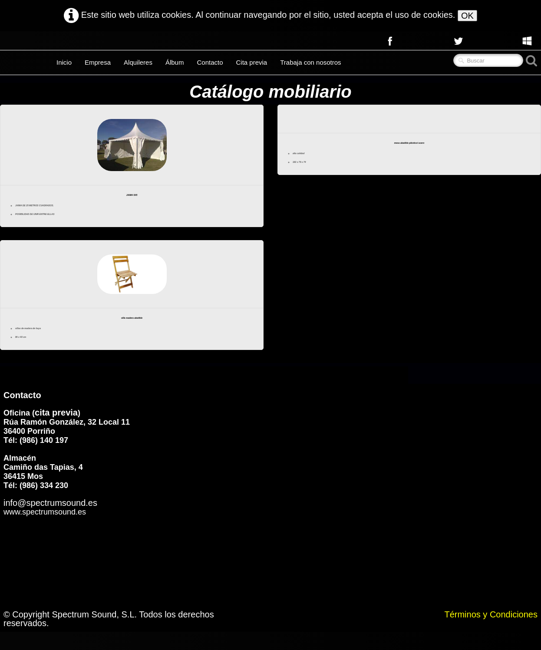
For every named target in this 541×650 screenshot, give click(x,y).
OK (467, 15)
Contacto (210, 62)
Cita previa (251, 62)
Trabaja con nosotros (310, 62)
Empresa (98, 62)
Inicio (64, 62)
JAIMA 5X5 (131, 200)
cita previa (56, 431)
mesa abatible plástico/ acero (409, 147)
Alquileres (138, 62)
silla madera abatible (132, 332)
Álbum (174, 62)
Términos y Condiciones (491, 632)
